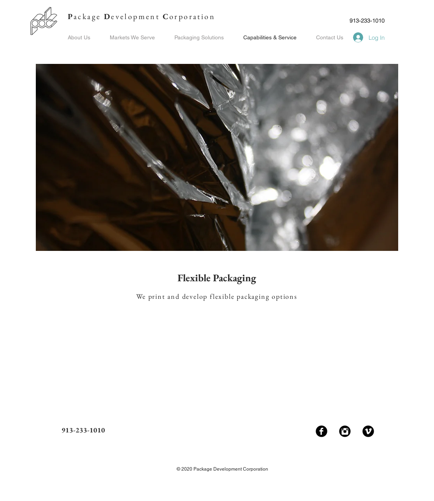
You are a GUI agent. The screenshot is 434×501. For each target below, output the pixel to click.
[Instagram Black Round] (345, 431)
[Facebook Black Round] (321, 431)
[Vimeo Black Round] (368, 431)
